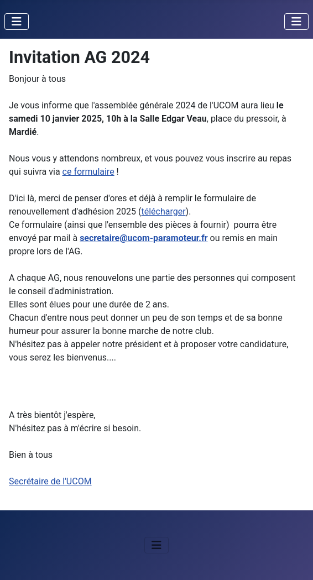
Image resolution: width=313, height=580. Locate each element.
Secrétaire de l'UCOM (50, 481)
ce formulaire (88, 171)
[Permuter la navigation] (16, 21)
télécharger (163, 211)
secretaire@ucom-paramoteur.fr (143, 238)
